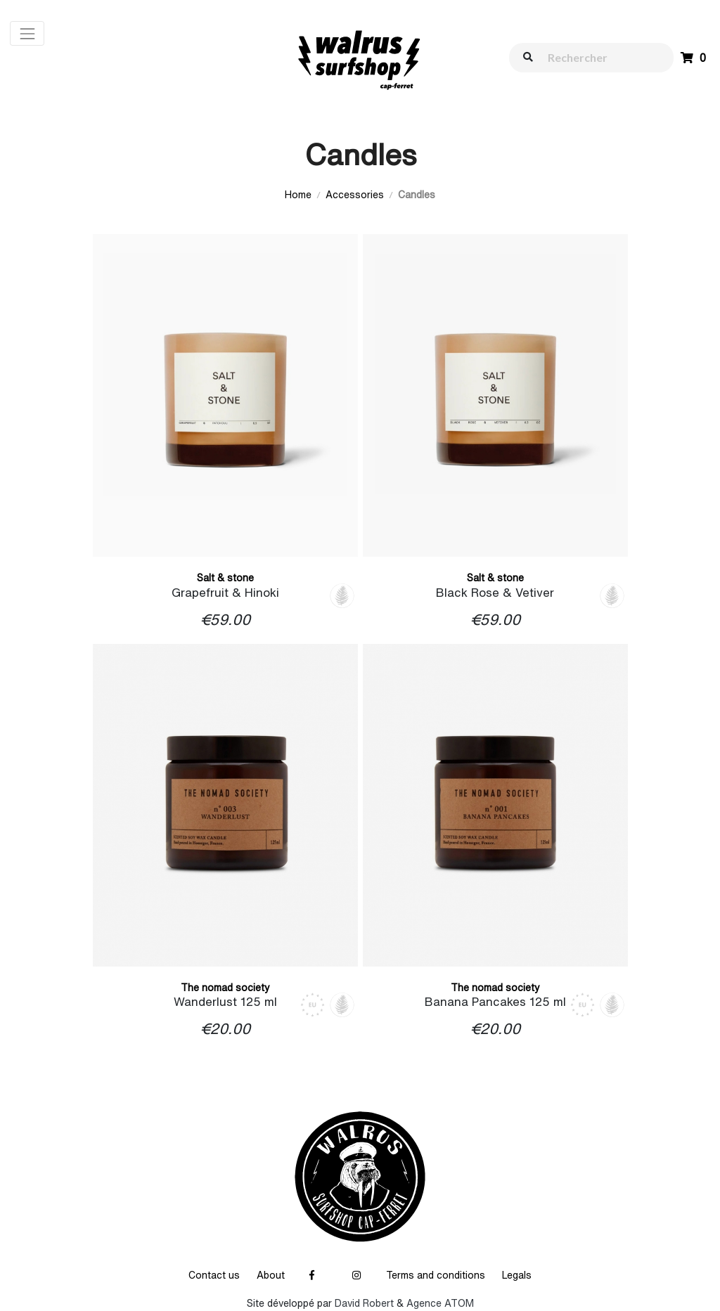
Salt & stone (225, 578)
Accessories (355, 195)
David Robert (364, 1303)
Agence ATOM (440, 1303)
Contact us (214, 1275)
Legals (517, 1275)
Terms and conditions (435, 1275)
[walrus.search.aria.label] (598, 57)
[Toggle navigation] (27, 33)
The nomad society (225, 988)
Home (298, 195)
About (271, 1275)
